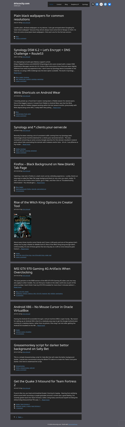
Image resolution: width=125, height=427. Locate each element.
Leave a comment (21, 38)
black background (21, 189)
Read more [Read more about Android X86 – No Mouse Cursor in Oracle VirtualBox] (41, 325)
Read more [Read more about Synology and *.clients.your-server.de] (26, 144)
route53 (28, 79)
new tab (34, 189)
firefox (29, 189)
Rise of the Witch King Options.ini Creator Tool (43, 204)
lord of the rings (26, 255)
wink (29, 114)
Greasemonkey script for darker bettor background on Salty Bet (41, 347)
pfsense (22, 151)
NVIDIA (53, 293)
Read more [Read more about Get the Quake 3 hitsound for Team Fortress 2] (45, 400)
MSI (49, 293)
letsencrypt (22, 79)
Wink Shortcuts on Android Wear (37, 92)
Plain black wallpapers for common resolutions (39, 17)
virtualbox (28, 332)
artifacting (19, 293)
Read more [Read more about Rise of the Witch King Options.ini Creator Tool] (25, 249)
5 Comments (19, 295)
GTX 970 (21, 291)
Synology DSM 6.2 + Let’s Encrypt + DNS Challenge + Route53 (42, 52)
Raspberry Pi (75, 4)
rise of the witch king (38, 255)
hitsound (18, 406)
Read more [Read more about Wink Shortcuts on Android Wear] (57, 108)
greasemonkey (24, 368)
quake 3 (24, 406)
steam (29, 406)
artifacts (25, 293)
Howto (21, 77)
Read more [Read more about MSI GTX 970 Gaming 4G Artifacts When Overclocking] (17, 287)
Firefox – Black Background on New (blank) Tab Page (44, 166)
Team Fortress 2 (25, 404)
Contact (59, 4)
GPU (34, 293)
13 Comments (20, 334)
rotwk (46, 255)
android (18, 332)
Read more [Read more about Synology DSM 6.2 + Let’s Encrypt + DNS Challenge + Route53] (17, 73)
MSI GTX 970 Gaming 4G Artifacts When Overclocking (42, 270)
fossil (25, 114)
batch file (18, 255)
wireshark (34, 151)
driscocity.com (22, 3)
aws (17, 79)
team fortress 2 (35, 406)
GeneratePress (72, 424)
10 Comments (20, 191)
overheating (59, 293)
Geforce (30, 293)
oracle (23, 332)
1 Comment (19, 408)
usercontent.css (41, 189)
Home (51, 4)
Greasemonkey (20, 366)
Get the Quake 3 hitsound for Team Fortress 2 (45, 383)
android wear (20, 114)
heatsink (44, 293)
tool (50, 255)
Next (20, 417)
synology (34, 79)
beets (17, 151)
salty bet (32, 368)
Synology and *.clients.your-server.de (40, 127)
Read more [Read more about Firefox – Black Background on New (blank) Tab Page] (41, 183)
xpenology (40, 79)
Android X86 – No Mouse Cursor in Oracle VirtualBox (43, 308)
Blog (66, 4)
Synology (85, 4)
